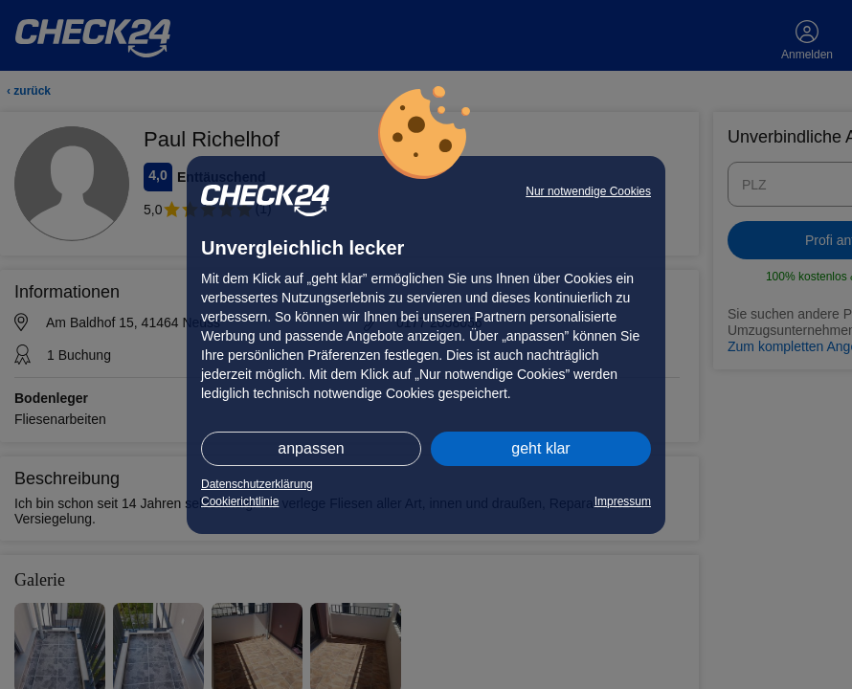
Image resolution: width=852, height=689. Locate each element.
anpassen (311, 448)
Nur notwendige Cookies (588, 191)
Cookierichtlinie (240, 501)
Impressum (622, 501)
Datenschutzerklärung (257, 484)
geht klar (540, 448)
